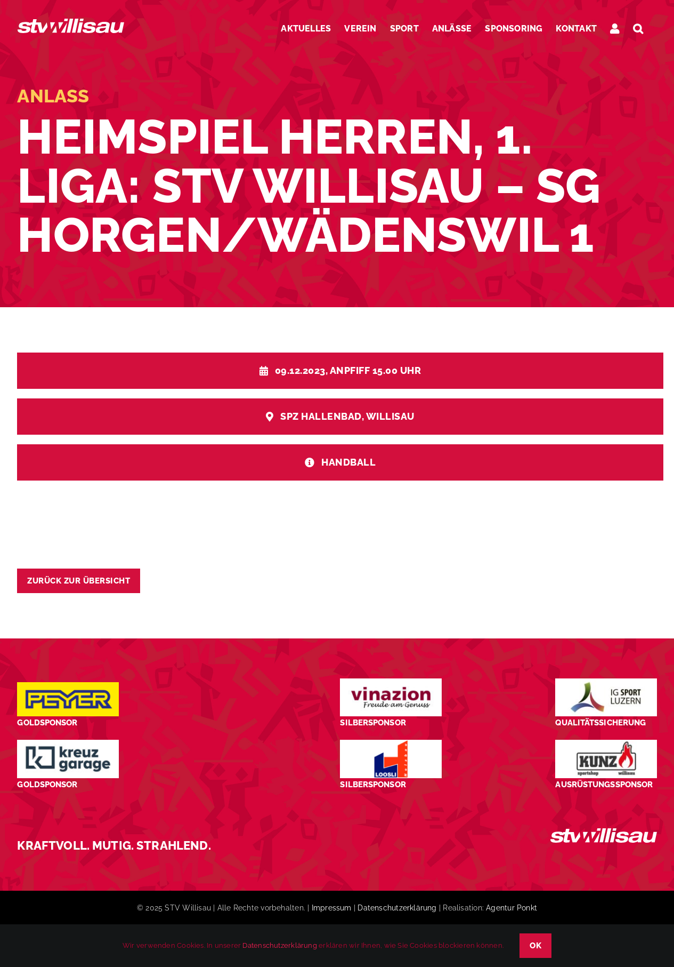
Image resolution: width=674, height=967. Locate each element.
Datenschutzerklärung (397, 908)
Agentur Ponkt (511, 908)
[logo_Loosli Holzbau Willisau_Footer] (390, 744)
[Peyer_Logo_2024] (67, 686)
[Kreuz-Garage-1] (67, 744)
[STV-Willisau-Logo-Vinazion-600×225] (390, 682)
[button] (638, 29)
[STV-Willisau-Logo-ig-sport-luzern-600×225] (605, 682)
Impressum (332, 908)
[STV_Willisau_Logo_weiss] (603, 832)
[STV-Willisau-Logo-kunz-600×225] (605, 744)
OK (535, 945)
